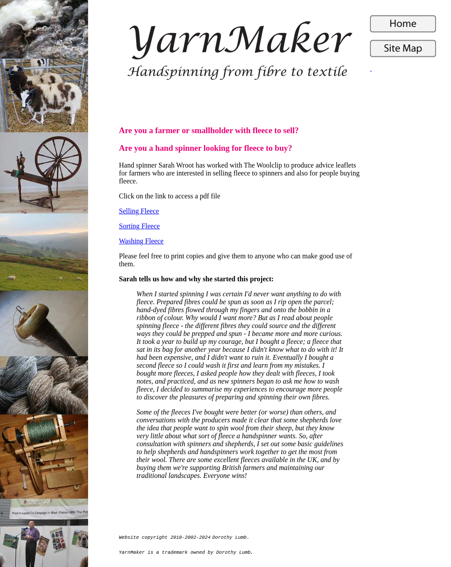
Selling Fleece (139, 211)
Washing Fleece (141, 241)
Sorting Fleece (139, 226)
